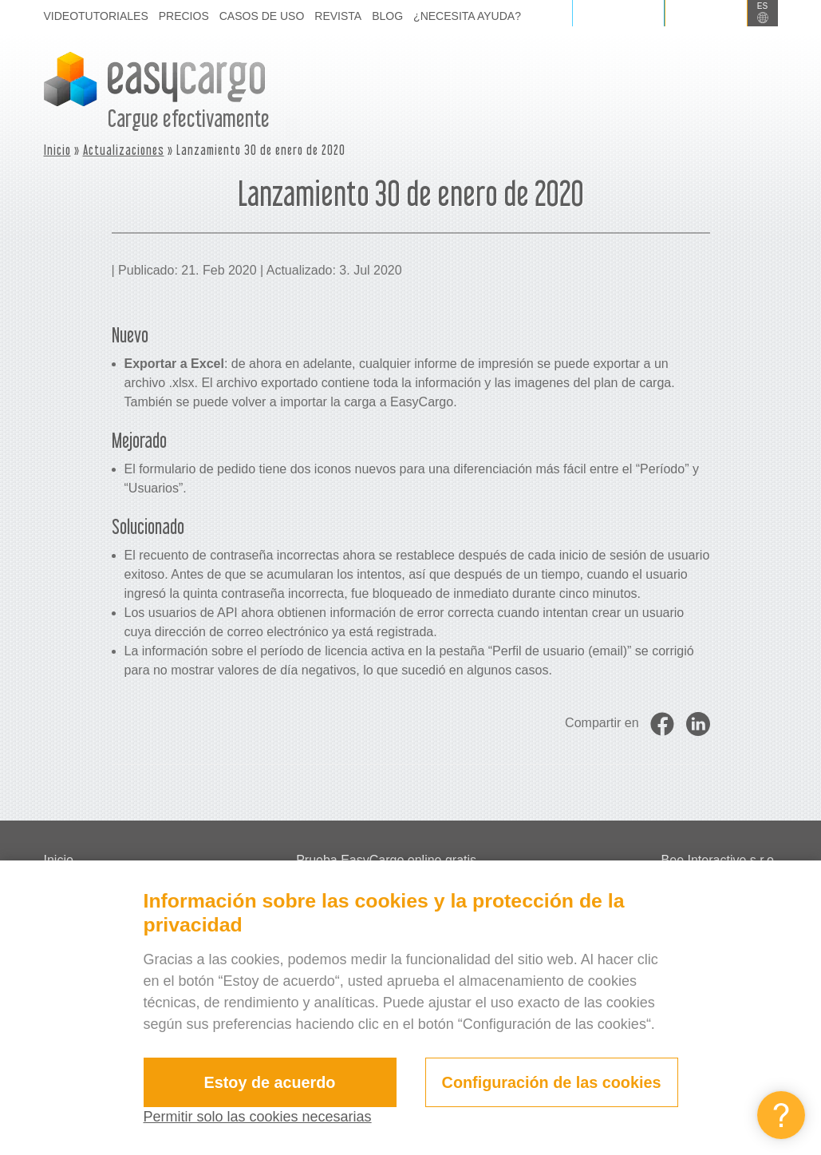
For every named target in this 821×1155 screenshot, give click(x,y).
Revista (337, 16)
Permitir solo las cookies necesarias (258, 1117)
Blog (387, 16)
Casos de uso (262, 16)
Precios (184, 16)
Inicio (57, 149)
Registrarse (706, 13)
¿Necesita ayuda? (467, 16)
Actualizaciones (123, 149)
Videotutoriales (96, 16)
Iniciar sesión (618, 13)
